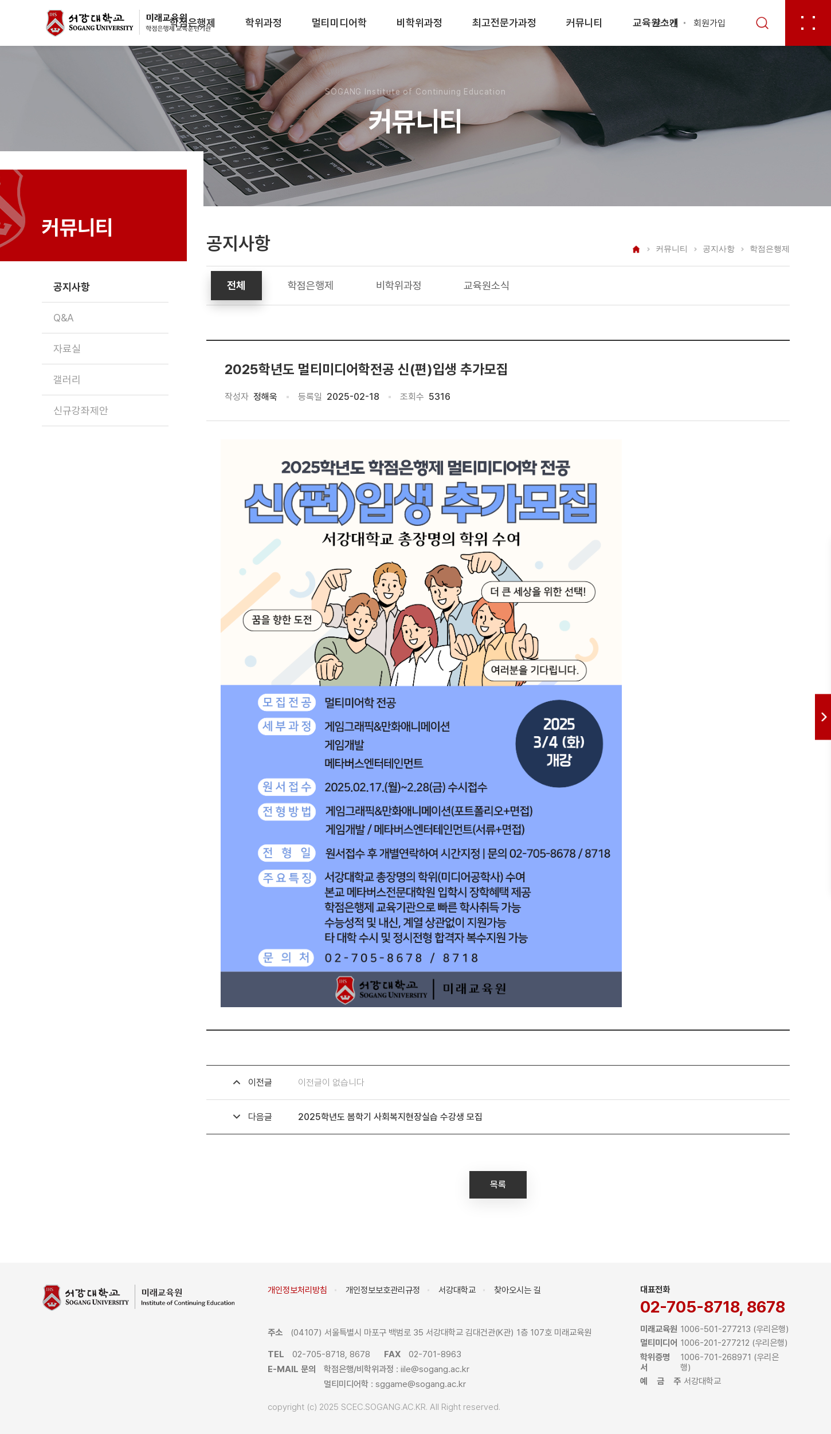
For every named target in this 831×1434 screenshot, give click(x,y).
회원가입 (709, 23)
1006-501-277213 (715, 1329)
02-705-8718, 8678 (712, 1307)
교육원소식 (486, 286)
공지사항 (71, 287)
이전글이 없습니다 (331, 1082)
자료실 (67, 349)
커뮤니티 (584, 23)
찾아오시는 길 (517, 1290)
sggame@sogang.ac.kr (420, 1384)
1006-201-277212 (715, 1343)
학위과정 (263, 23)
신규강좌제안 (80, 410)
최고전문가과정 (504, 23)
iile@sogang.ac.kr (435, 1369)
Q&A (63, 318)
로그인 (665, 23)
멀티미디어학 (339, 23)
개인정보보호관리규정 (383, 1290)
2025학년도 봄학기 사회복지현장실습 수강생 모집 (390, 1116)
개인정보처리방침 (297, 1290)
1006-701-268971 (715, 1357)
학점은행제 (192, 23)
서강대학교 (457, 1290)
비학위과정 (419, 23)
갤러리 (67, 380)
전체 (236, 286)
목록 (498, 1184)
